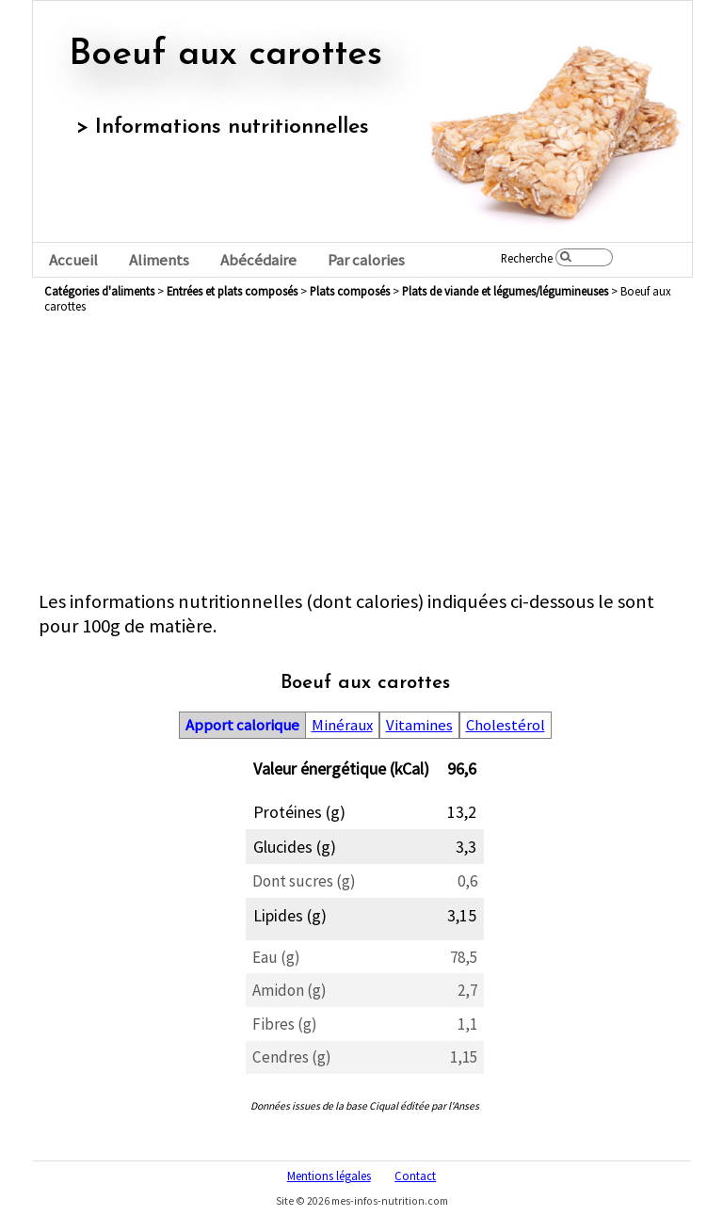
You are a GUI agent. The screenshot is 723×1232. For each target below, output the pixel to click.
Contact (415, 1175)
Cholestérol (505, 725)
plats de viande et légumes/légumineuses (505, 290)
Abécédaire (258, 260)
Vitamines (419, 725)
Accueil (73, 260)
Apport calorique (242, 725)
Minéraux (342, 725)
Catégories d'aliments (99, 290)
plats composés (350, 290)
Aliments (159, 260)
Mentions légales (329, 1175)
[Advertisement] (365, 457)
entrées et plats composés (232, 290)
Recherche (527, 257)
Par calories (366, 260)
